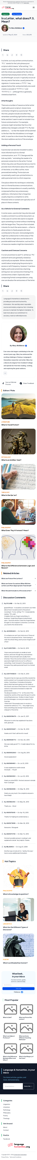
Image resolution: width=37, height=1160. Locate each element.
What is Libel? (7, 1017)
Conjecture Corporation (20, 1154)
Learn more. (26, 2)
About (5, 1127)
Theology (5, 492)
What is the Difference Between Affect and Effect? (10, 1058)
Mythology (6, 457)
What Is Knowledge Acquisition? (16, 894)
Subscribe (18, 988)
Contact (6, 1130)
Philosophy (6, 527)
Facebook (6, 1139)
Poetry (6, 959)
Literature (5, 422)
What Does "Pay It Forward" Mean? (15, 530)
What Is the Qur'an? (9, 495)
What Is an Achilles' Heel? (11, 460)
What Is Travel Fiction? (10, 425)
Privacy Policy (5, 1157)
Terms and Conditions (15, 1157)
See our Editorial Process (9, 383)
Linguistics (7, 924)
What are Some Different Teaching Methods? (25, 1037)
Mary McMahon (16, 28)
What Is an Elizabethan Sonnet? (15, 963)
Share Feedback (26, 383)
